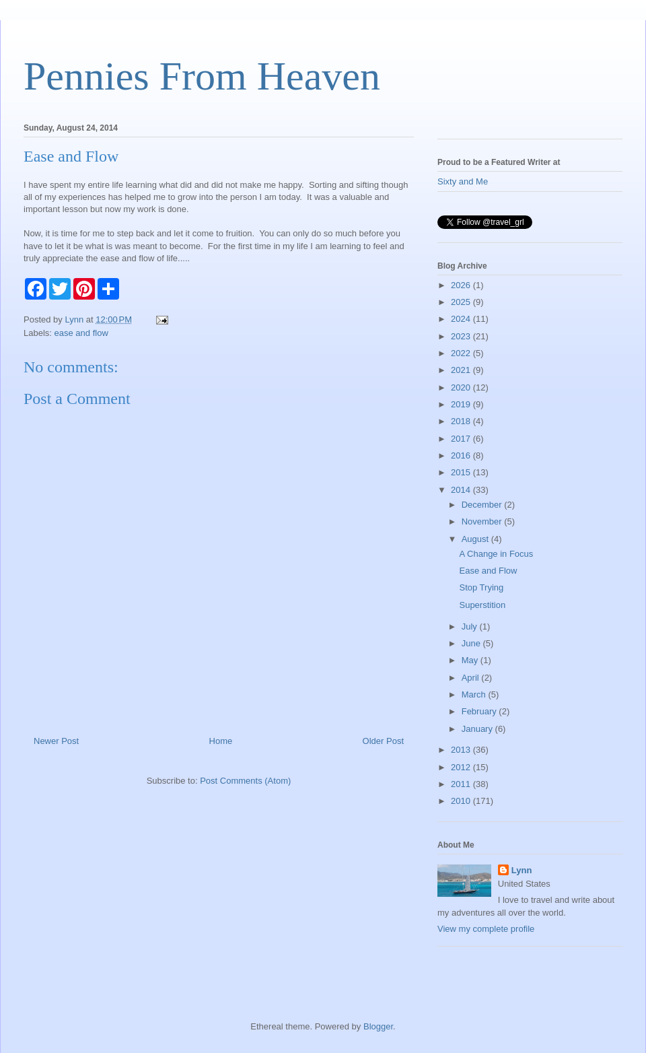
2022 (462, 353)
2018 (462, 421)
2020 (462, 387)
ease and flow (81, 333)
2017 (462, 439)
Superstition (482, 605)
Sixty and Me (462, 181)
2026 (462, 285)
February (480, 711)
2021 (462, 370)
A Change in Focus (496, 554)
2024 (462, 319)
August (476, 539)
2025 (462, 302)
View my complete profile (485, 929)
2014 (462, 490)
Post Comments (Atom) (245, 781)
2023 (462, 336)
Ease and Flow (488, 571)
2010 (462, 801)
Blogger (378, 1026)
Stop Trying (481, 587)
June (472, 643)
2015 (462, 472)
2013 (462, 750)
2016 (462, 455)
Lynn (521, 870)
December (483, 505)
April (472, 678)
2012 (462, 767)
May (471, 660)
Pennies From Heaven (202, 76)
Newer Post (56, 741)
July (471, 626)
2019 (462, 404)
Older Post (383, 741)
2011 (462, 784)
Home (221, 741)
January (478, 729)
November (483, 521)
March (475, 694)
